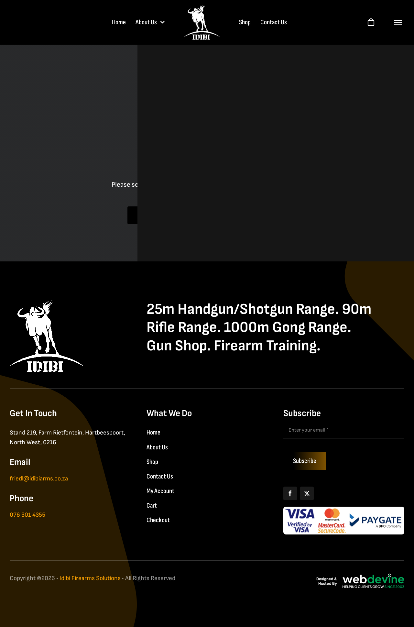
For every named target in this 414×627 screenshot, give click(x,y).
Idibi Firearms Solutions (90, 578)
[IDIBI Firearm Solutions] (46, 304)
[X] (307, 493)
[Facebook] (290, 493)
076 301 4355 (27, 515)
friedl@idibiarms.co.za (39, 478)
